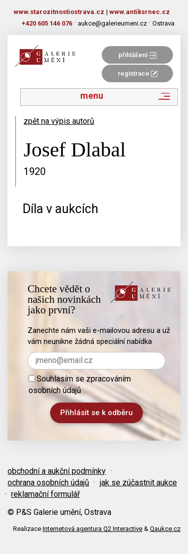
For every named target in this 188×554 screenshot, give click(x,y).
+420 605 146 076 (47, 23)
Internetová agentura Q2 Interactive (92, 528)
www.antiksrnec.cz (139, 12)
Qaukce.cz (165, 528)
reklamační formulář (45, 494)
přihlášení (137, 55)
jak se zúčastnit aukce (138, 482)
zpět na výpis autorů (59, 121)
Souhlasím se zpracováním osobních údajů (80, 384)
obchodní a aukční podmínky (57, 471)
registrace (137, 73)
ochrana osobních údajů (48, 482)
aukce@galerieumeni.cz (112, 23)
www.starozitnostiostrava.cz (59, 12)
